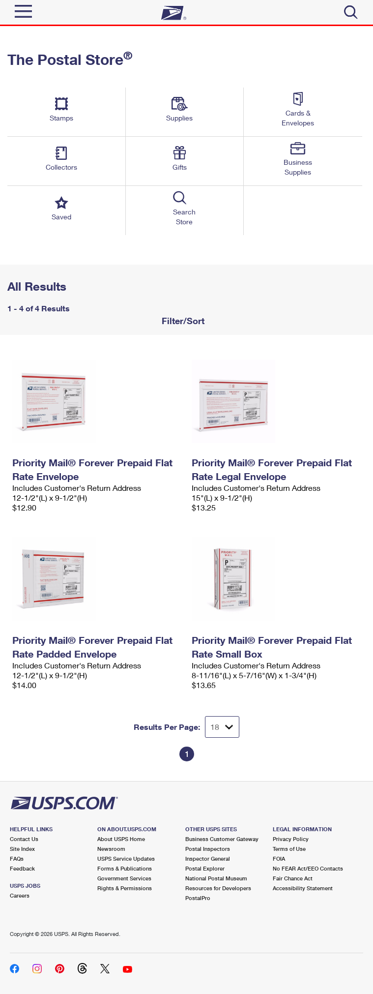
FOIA (279, 858)
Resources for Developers (218, 888)
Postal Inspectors (207, 848)
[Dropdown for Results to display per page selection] (222, 727)
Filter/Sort (181, 320)
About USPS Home (121, 839)
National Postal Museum (216, 878)
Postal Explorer (205, 868)
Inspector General (207, 858)
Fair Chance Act (293, 878)
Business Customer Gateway (221, 839)
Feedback (22, 868)
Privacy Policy (291, 839)
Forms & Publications (124, 868)
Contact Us (24, 839)
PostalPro (197, 898)
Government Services (124, 878)
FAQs (17, 858)
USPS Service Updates (126, 858)
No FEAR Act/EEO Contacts (308, 868)
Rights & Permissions (124, 888)
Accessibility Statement (303, 888)
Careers (19, 895)
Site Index (22, 848)
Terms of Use (289, 848)
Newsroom (111, 848)
